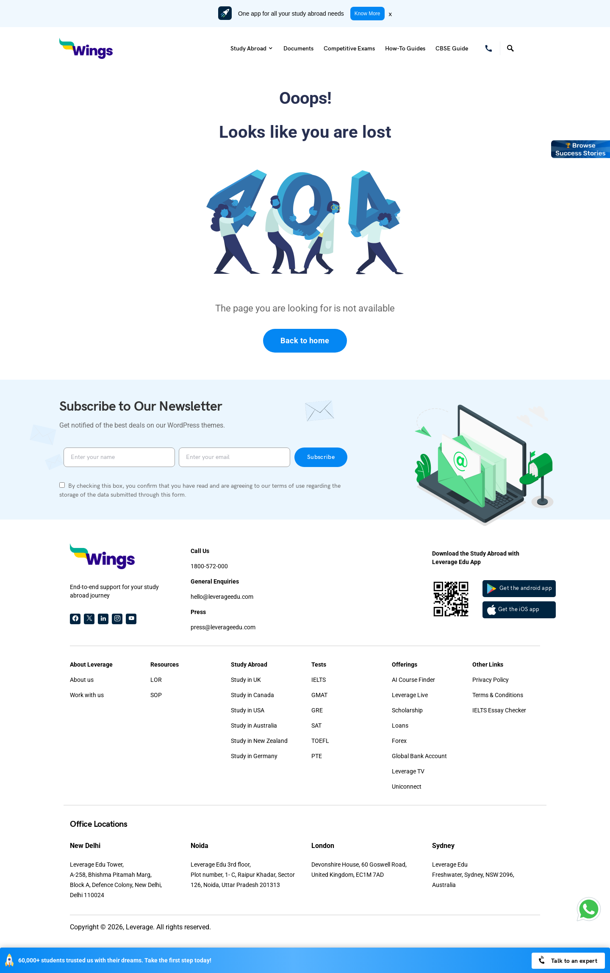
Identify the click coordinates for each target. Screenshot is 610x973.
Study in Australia (254, 725)
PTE (316, 756)
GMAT (319, 695)
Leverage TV (408, 771)
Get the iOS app (513, 610)
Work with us (87, 695)
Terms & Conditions (497, 695)
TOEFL (320, 740)
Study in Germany (254, 756)
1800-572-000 (209, 566)
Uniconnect (406, 786)
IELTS (318, 679)
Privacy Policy (490, 679)
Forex (399, 740)
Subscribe (321, 457)
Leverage (139, 927)
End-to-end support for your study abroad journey (114, 591)
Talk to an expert (567, 960)
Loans (400, 725)
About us (82, 679)
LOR (156, 679)
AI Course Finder (413, 679)
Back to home (304, 340)
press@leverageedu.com (223, 627)
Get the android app (519, 589)
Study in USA (247, 710)
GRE (317, 710)
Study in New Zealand (259, 740)
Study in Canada (252, 695)
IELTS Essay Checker (499, 710)
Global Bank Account (419, 756)
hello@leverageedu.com (222, 596)
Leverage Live (410, 695)
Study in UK (246, 679)
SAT (316, 725)
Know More (367, 14)
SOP (156, 695)
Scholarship (407, 710)
